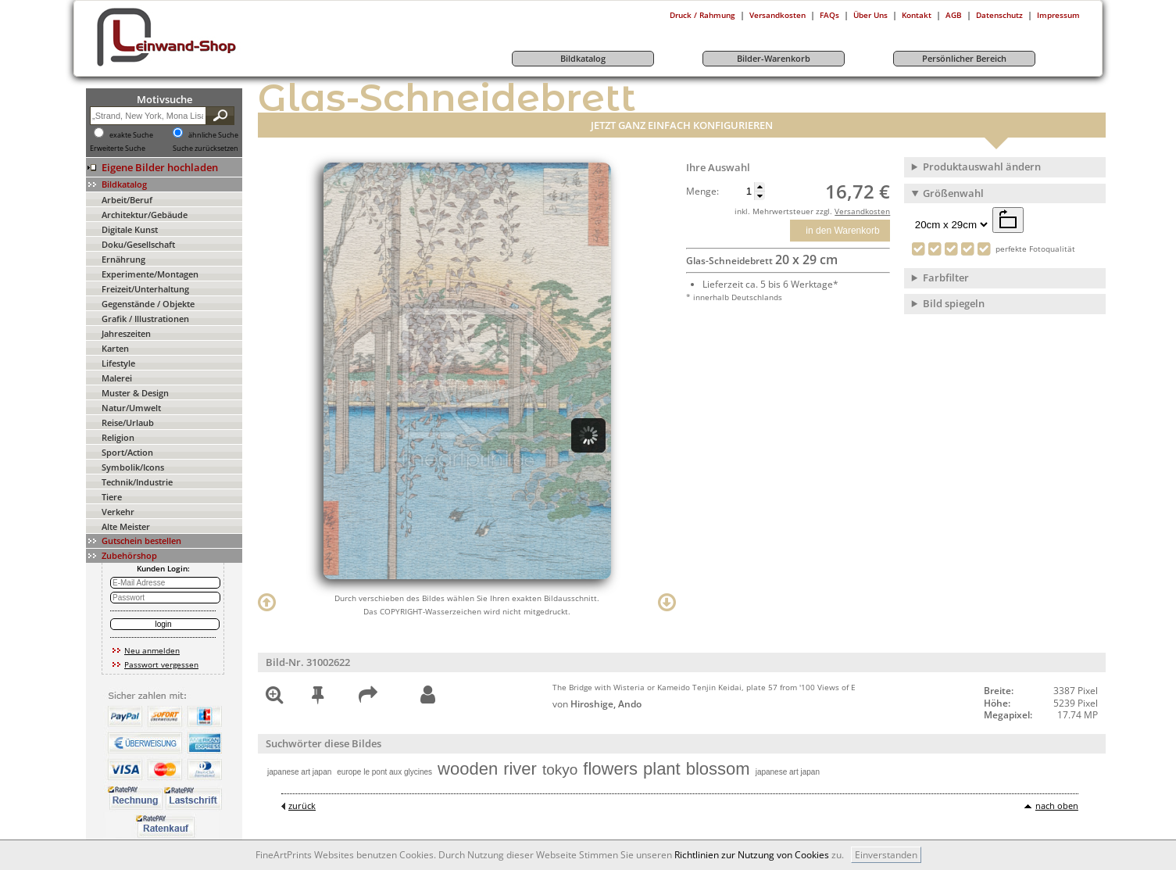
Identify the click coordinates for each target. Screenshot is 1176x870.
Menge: (702, 191)
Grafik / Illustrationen (145, 318)
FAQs (829, 14)
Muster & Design (135, 393)
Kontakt (916, 14)
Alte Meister (126, 526)
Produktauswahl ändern (982, 166)
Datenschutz (999, 14)
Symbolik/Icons (133, 467)
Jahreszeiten (126, 333)
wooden (468, 769)
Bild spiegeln (954, 303)
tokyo (559, 769)
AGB (953, 14)
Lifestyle (118, 363)
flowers (610, 769)
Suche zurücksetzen (205, 148)
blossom (718, 769)
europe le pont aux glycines (384, 772)
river (520, 769)
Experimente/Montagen (150, 274)
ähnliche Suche (213, 135)
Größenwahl (953, 193)
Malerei (117, 378)
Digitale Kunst (130, 229)
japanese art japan (299, 772)
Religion (118, 437)
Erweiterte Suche (117, 148)
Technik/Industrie (137, 482)
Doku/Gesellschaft (138, 244)
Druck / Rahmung (702, 14)
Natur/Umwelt (131, 408)
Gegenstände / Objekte (148, 304)
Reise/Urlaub (128, 422)
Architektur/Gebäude (145, 214)
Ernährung (123, 259)
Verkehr (118, 511)
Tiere (112, 497)
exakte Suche (131, 135)
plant (662, 769)
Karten (115, 348)
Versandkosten (777, 14)
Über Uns (870, 14)
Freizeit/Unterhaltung (145, 289)
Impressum (1058, 14)
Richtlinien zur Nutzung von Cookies (751, 854)
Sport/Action (127, 452)
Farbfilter (946, 277)
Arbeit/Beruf (127, 200)
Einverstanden (886, 854)
